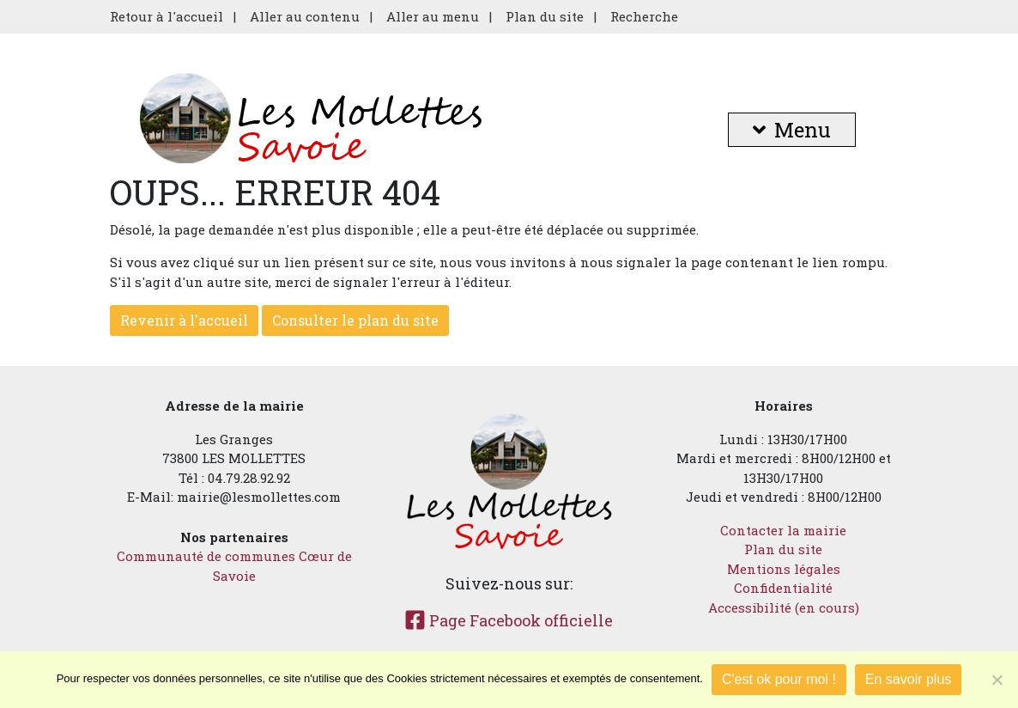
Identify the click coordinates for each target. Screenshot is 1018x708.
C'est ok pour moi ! (779, 679)
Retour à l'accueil (166, 16)
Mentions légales (783, 568)
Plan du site (545, 16)
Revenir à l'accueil (184, 320)
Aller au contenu (305, 16)
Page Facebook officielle (508, 620)
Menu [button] (792, 129)
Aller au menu (432, 16)
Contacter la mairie (783, 530)
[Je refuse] (996, 679)
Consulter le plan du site (355, 320)
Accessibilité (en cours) (783, 607)
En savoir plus (908, 679)
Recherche (644, 16)
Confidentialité (783, 587)
